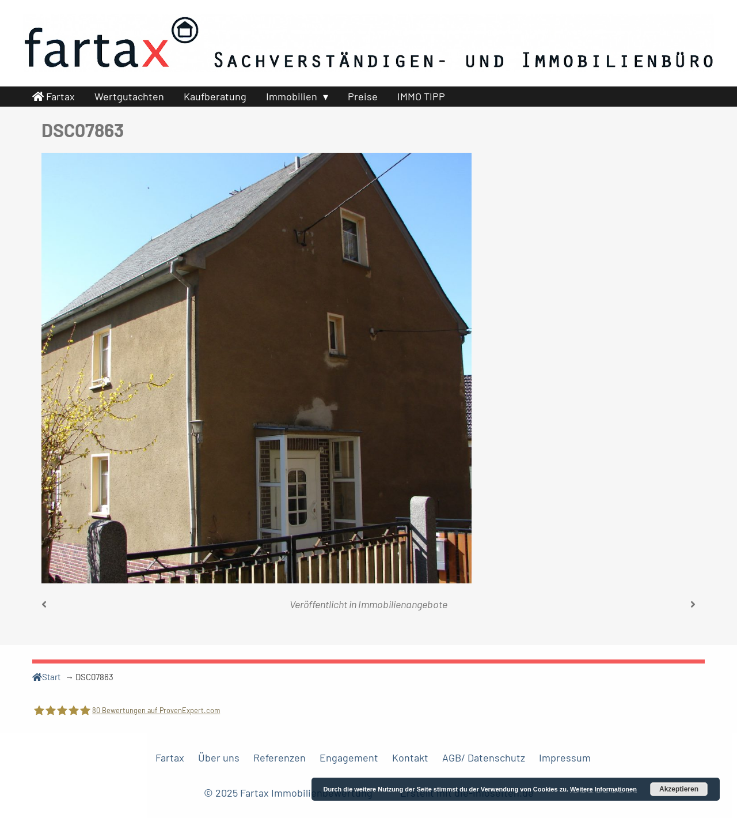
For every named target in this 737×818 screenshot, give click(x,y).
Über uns (219, 757)
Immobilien (291, 96)
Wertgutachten (129, 96)
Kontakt (410, 757)
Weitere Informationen (603, 789)
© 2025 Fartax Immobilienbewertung (289, 792)
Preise (363, 96)
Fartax (53, 96)
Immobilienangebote (402, 604)
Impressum (565, 757)
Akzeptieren (678, 789)
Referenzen (279, 757)
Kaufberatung (215, 96)
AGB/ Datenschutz (483, 757)
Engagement (349, 757)
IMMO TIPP (421, 96)
